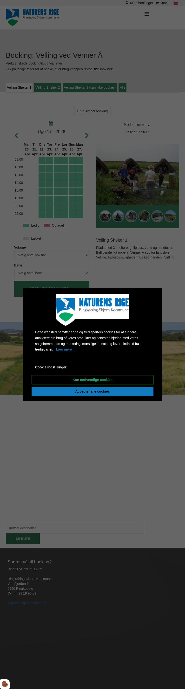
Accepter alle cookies (92, 391)
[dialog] (92, 344)
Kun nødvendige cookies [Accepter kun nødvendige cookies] (92, 380)
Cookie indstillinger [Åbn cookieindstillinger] (50, 367)
